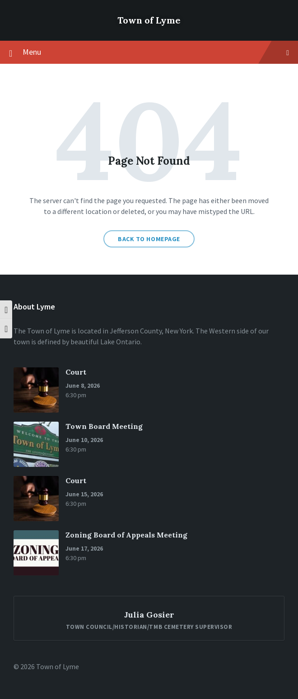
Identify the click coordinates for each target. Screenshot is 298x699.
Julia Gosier (149, 614)
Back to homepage (149, 239)
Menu (149, 52)
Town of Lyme (149, 20)
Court (75, 371)
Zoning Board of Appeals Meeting (126, 534)
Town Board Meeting (104, 426)
